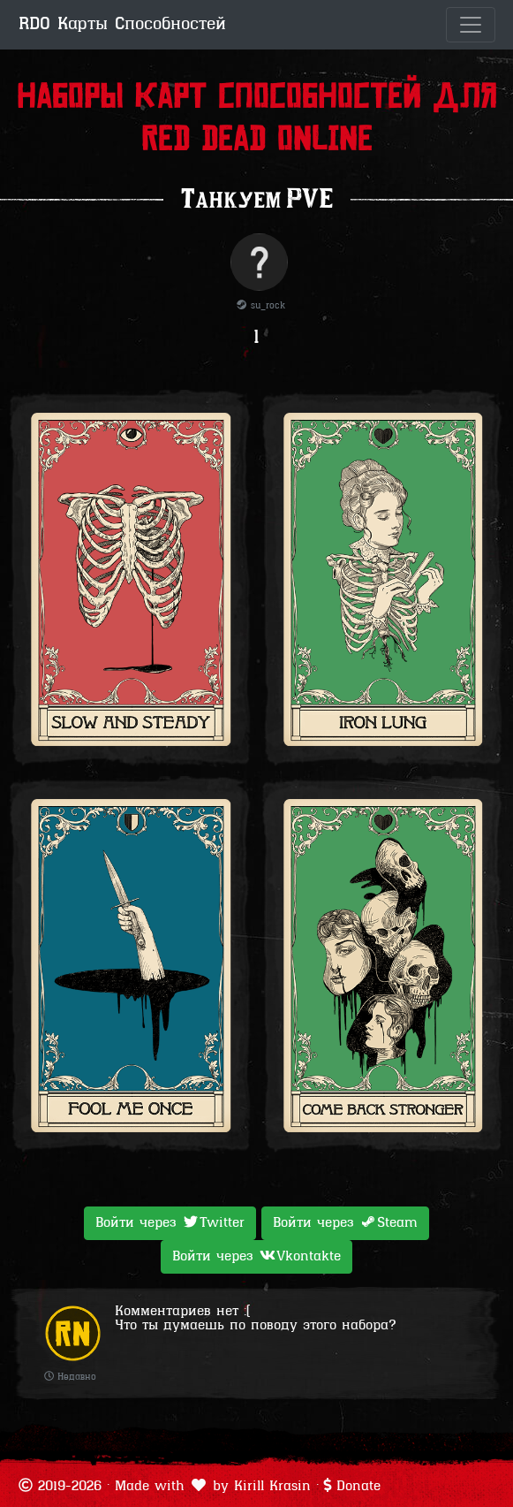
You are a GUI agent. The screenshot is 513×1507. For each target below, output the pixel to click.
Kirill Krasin (272, 1487)
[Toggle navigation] (470, 24)
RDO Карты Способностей (122, 25)
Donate (358, 1487)
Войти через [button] (170, 1222)
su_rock (260, 306)
